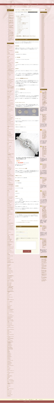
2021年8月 (43, 60)
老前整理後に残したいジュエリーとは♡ (10, 28)
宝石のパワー (9, 60)
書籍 (8, 99)
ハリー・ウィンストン (10, 90)
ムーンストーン (9, 392)
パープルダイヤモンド (10, 81)
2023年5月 (43, 42)
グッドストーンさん (10, 297)
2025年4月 (43, 19)
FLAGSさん (9, 173)
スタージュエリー (10, 314)
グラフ (8, 298)
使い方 (8, 49)
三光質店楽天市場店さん (11, 223)
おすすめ (9, 56)
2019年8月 (43, 83)
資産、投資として (30, 4)
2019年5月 (43, 86)
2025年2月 (43, 21)
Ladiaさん (9, 369)
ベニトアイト (9, 95)
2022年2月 (43, 54)
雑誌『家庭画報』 (10, 239)
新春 (8, 128)
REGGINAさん (9, 318)
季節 (8, 139)
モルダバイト (9, 224)
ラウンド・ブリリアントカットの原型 (22, 28)
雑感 (37, 4)
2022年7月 (43, 52)
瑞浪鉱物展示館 (9, 244)
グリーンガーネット (10, 227)
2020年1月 (43, 78)
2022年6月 (43, 53)
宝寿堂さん (9, 210)
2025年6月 (43, 17)
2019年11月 (43, 80)
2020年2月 (43, 77)
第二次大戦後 (19, 30)
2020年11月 (43, 69)
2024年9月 (43, 26)
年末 (8, 150)
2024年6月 (43, 29)
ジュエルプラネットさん (11, 104)
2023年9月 (43, 38)
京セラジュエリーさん (10, 319)
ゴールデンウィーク (10, 129)
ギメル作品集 (9, 169)
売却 (8, 293)
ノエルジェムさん (10, 324)
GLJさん (9, 243)
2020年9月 (43, 71)
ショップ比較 (9, 146)
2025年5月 (43, 18)
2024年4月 (43, 31)
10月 (8, 165)
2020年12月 (43, 68)
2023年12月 (43, 35)
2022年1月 (43, 55)
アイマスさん (9, 116)
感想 (17, 34)
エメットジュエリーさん (11, 252)
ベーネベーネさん (10, 189)
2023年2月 (43, 45)
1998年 (19, 32)
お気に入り (9, 45)
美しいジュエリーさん (10, 121)
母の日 (8, 374)
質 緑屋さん (9, 308)
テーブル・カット (20, 25)
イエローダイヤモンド (10, 100)
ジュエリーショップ (9, 4)
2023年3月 (43, 44)
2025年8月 (43, 15)
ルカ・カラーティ (10, 305)
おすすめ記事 (9, 133)
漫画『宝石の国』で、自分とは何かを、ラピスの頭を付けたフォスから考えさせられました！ (44, 151)
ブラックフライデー (10, 340)
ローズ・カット (19, 27)
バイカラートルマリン (10, 197)
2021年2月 (43, 66)
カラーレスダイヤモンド (11, 365)
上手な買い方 (9, 74)
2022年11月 (43, 48)
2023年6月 (43, 41)
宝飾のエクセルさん (10, 214)
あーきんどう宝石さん (10, 209)
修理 (8, 218)
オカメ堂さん (9, 264)
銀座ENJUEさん (10, 168)
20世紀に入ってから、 (20, 29)
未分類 (8, 199)
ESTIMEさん (9, 359)
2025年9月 (43, 14)
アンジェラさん (9, 174)
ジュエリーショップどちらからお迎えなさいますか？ (10, 26)
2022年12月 (43, 47)
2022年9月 (43, 50)
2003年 (19, 33)
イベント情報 (9, 240)
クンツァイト (9, 219)
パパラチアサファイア (10, 228)
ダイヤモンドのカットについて (21, 24)
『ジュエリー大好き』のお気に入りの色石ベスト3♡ (44, 280)
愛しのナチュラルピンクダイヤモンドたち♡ (10, 16)
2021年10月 (43, 58)
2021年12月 (43, 56)
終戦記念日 (9, 265)
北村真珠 (9, 377)
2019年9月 (43, 82)
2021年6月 (43, 62)
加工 (23, 4)
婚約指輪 (9, 96)
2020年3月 (43, 76)
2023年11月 (43, 36)
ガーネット (9, 257)
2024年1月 (43, 34)
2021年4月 (43, 64)
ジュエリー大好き (11, 2)
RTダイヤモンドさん (10, 115)
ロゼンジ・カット (20, 26)
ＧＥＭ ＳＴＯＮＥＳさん (11, 329)
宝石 (8, 313)
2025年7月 (43, 16)
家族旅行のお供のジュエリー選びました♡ (44, 269)
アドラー (9, 304)
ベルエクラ (9, 249)
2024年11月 (43, 24)
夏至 (8, 378)
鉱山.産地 (9, 84)
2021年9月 (43, 59)
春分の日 (9, 258)
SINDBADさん (9, 105)
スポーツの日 (9, 393)
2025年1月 (43, 22)
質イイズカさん (9, 346)
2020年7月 (43, 73)
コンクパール (9, 273)
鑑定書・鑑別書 (9, 91)
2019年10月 (43, 81)
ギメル (8, 77)
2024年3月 (43, 32)
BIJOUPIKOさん (10, 356)
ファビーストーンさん (10, 360)
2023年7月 (43, 40)
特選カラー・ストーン (10, 73)
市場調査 (9, 53)
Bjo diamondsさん (10, 277)
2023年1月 (43, 46)
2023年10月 (43, 37)
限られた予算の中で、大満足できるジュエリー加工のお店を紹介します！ (44, 118)
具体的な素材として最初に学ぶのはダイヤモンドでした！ (23, 16)
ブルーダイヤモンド (10, 50)
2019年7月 (43, 84)
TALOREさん (9, 120)
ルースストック (17, 4)
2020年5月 (43, 74)
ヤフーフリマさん (10, 198)
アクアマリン (9, 232)
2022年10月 (43, 49)
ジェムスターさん (10, 142)
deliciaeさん (9, 159)
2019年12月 (43, 79)
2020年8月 (43, 72)
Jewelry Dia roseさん (10, 317)
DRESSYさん (9, 364)
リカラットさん (9, 202)
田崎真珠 (9, 351)
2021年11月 (43, 57)
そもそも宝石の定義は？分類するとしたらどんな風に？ (23, 222)
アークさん (9, 386)
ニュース (9, 147)
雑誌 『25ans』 (9, 285)
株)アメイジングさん (10, 290)
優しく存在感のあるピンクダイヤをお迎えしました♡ (44, 278)
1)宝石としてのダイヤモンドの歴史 (21, 17)
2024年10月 (43, 25)
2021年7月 (43, 61)
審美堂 (8, 350)
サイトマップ (44, 4)
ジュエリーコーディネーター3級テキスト (32, 12)
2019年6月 (43, 85)
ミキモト (9, 181)
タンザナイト (9, 111)
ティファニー (9, 160)
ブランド (9, 152)
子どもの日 (9, 368)
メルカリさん (9, 67)
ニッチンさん (9, 269)
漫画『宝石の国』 (10, 119)
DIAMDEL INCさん (10, 345)
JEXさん (9, 61)
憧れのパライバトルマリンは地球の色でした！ (44, 180)
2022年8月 (43, 51)
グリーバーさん (9, 294)
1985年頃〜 (19, 31)
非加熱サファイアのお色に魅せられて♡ (10, 18)
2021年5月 (43, 63)
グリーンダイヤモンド (10, 110)
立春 (8, 215)
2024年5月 (43, 30)
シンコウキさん (9, 204)
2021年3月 (43, 65)
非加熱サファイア (10, 66)
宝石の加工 (9, 278)
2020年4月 (43, 75)
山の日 (8, 333)
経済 (8, 253)
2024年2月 (43, 33)
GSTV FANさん (9, 268)
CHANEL (9, 203)
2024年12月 (43, 23)
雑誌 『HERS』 (10, 284)
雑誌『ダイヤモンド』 (10, 134)
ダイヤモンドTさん (10, 188)
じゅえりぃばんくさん (10, 248)
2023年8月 (43, 39)
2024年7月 (43, 28)
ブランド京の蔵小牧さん (11, 309)
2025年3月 (43, 20)
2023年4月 (43, 43)
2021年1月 (43, 67)
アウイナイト (9, 78)
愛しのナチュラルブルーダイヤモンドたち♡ (10, 14)
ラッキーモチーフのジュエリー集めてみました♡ (44, 263)
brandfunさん (9, 355)
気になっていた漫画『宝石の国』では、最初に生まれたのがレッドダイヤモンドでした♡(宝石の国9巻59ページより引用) (44, 212)
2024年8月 (43, 27)
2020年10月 (43, 70)
